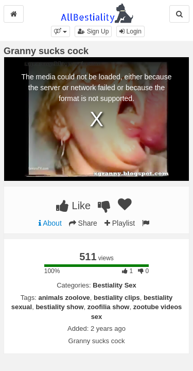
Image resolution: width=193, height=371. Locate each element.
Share (83, 223)
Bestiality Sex (114, 285)
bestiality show (59, 307)
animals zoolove (64, 297)
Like (73, 205)
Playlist (119, 223)
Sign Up (93, 31)
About (50, 223)
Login (130, 31)
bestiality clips (117, 297)
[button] (60, 31)
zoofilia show (108, 307)
